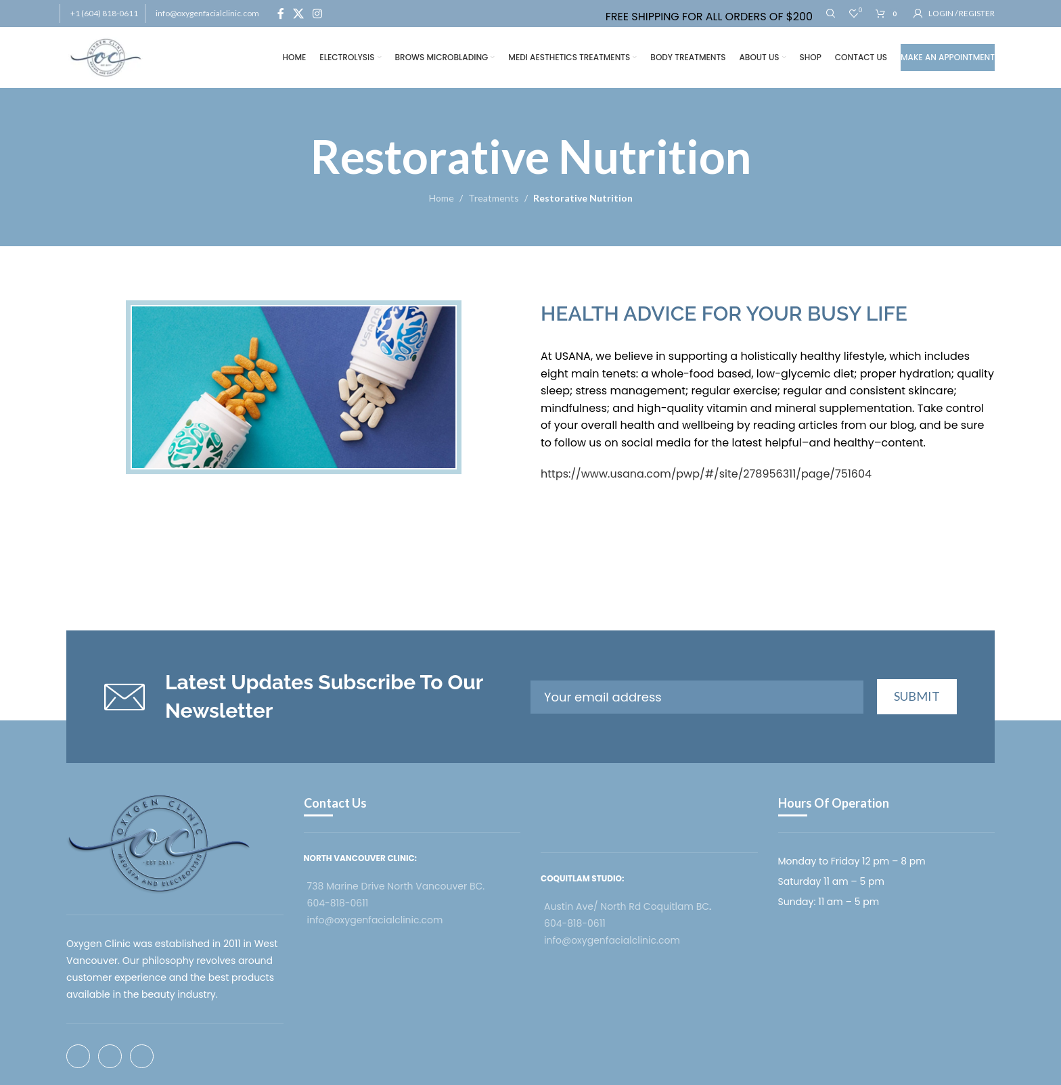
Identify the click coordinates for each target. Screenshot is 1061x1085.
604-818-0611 (338, 903)
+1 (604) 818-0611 (104, 13)
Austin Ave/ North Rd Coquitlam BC (626, 906)
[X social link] (298, 13)
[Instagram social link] (318, 13)
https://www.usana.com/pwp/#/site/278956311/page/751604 (706, 474)
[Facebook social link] (280, 13)
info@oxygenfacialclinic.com (207, 13)
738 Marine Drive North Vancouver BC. (396, 886)
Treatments (493, 198)
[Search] (830, 13)
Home (441, 198)
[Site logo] (105, 56)
